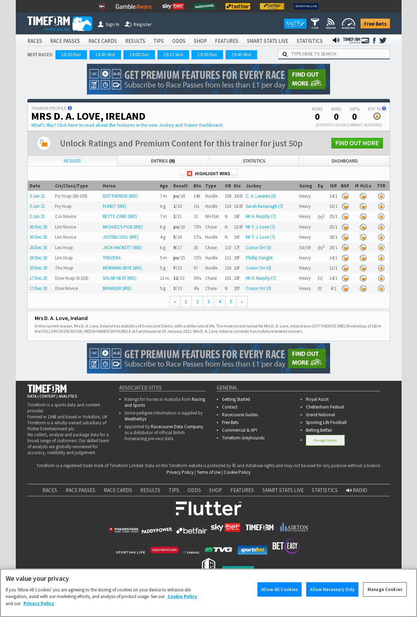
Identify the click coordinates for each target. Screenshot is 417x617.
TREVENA (112, 258)
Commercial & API (239, 430)
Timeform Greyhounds (243, 438)
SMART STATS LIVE (267, 41)
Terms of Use (209, 472)
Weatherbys (135, 419)
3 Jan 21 (37, 196)
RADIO (356, 490)
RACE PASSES (65, 41)
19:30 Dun (207, 54)
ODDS (179, 41)
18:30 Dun (71, 54)
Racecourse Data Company (177, 427)
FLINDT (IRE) (114, 206)
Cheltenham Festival (325, 407)
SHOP (200, 41)
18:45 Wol (105, 54)
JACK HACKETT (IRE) (122, 248)
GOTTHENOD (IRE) (120, 196)
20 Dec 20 (38, 268)
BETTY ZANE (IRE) (120, 216)
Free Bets (375, 23)
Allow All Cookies (279, 599)
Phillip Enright (259, 258)
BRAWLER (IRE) (117, 288)
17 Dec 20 (38, 278)
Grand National (320, 415)
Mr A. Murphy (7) (261, 216)
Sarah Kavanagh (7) (264, 206)
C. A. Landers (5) (261, 196)
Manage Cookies (325, 440)
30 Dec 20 (38, 227)
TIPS (158, 41)
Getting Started (236, 399)
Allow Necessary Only (332, 599)
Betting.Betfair (319, 430)
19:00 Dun (139, 54)
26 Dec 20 (38, 248)
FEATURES (226, 41)
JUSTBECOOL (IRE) (121, 237)
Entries (163, 161)
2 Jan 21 (37, 216)
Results (72, 161)
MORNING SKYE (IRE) (122, 268)
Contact (229, 407)
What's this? (127, 125)
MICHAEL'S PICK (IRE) (123, 227)
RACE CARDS (102, 41)
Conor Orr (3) (258, 248)
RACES (34, 41)
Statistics (254, 161)
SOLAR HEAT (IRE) (119, 278)
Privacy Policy (180, 472)
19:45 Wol (241, 54)
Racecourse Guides (240, 415)
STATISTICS (310, 41)
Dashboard (345, 161)
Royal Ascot (317, 399)
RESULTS (135, 41)
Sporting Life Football (326, 422)
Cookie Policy (237, 472)
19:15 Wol (173, 54)
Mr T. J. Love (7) (260, 227)
